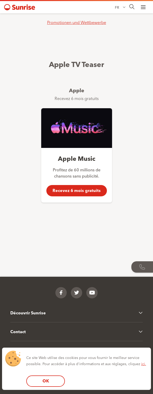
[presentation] (132, 7)
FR (117, 7)
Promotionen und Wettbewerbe (76, 22)
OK (45, 381)
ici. (143, 363)
